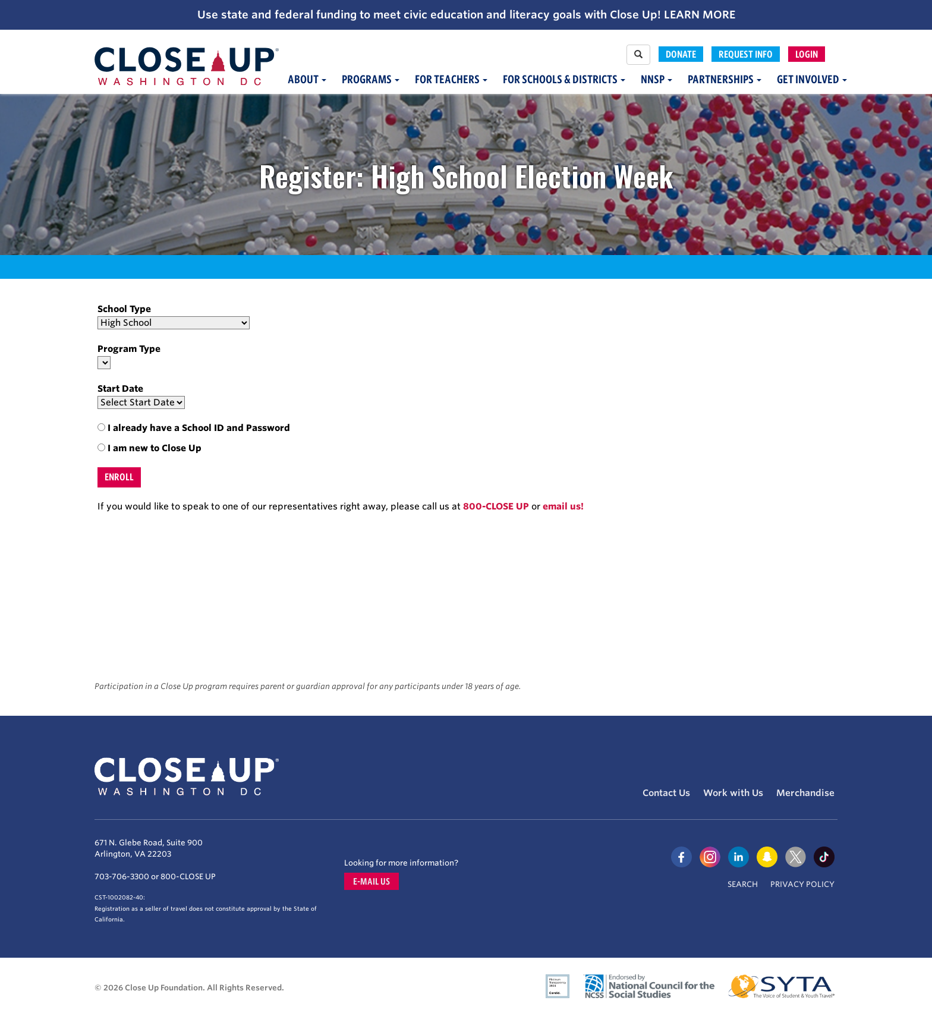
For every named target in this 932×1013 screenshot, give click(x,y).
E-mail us (371, 881)
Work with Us (733, 793)
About (307, 79)
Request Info (746, 54)
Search (743, 884)
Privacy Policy (802, 884)
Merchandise (805, 793)
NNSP (656, 79)
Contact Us (666, 793)
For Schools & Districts (564, 79)
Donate (681, 54)
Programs (370, 79)
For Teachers (451, 79)
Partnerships (724, 79)
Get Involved (812, 79)
